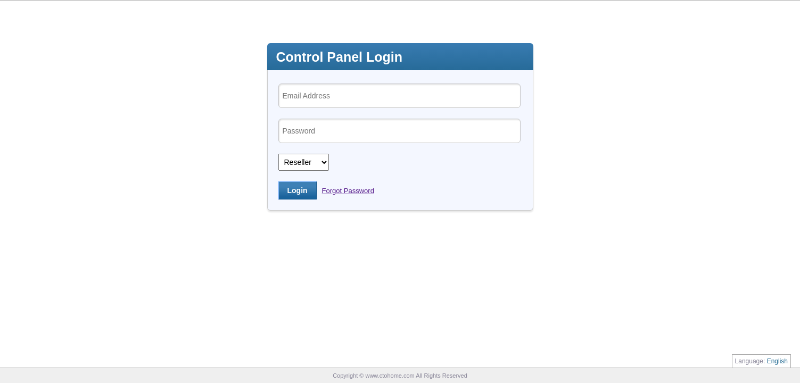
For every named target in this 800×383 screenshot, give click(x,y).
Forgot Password (348, 191)
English (777, 361)
